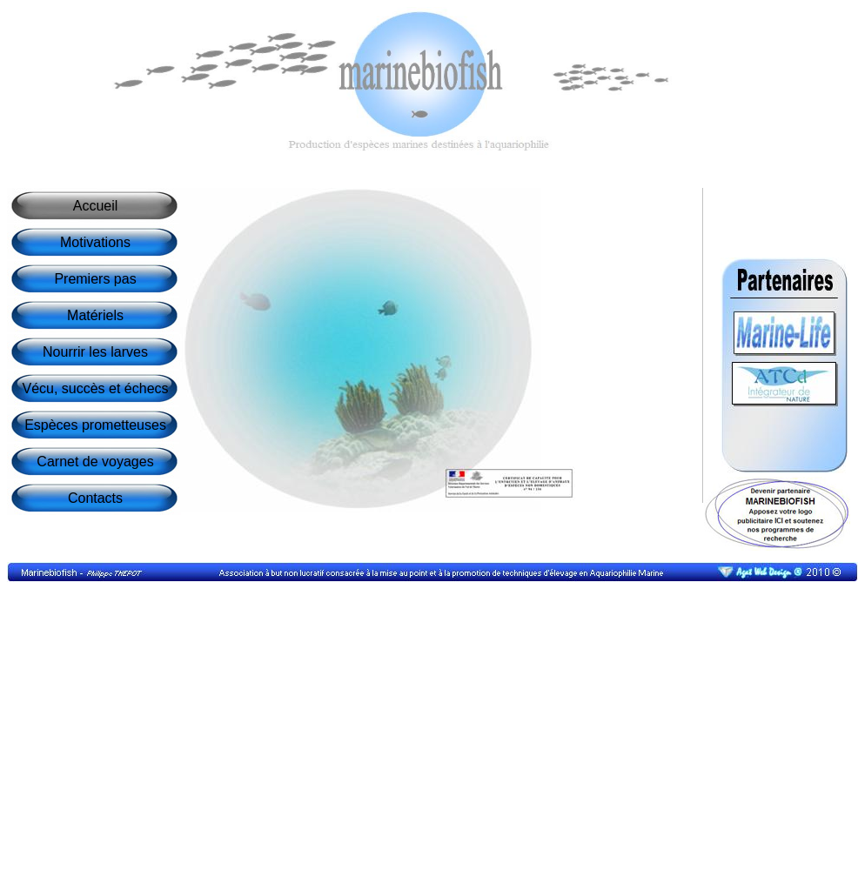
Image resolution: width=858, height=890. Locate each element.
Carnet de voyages (95, 461)
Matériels (95, 315)
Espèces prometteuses (95, 425)
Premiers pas (95, 278)
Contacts (95, 498)
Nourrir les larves (95, 352)
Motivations (95, 242)
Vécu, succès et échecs (95, 388)
